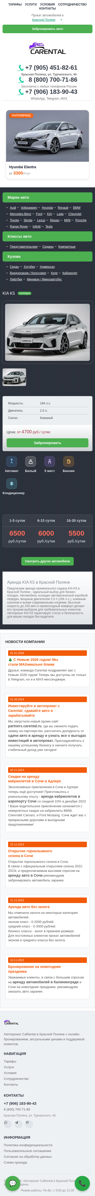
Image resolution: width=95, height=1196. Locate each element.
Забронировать (47, 443)
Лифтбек (16, 279)
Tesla (48, 226)
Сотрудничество (72, 4)
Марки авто (18, 197)
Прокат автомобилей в (47, 15)
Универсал (47, 267)
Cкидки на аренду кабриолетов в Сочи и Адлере (34, 779)
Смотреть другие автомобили (47, 561)
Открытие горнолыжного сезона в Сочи (30, 853)
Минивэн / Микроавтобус (44, 279)
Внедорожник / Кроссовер (28, 273)
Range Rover (19, 226)
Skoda (28, 220)
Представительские (23, 246)
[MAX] (29, 1124)
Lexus (41, 220)
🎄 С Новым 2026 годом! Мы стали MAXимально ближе (33, 662)
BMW (76, 207)
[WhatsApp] (8, 1124)
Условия (47, 4)
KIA (49, 214)
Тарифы (15, 4)
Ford (39, 214)
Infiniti (37, 226)
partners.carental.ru (25, 726)
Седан (14, 267)
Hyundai (47, 207)
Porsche (80, 220)
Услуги (31, 4)
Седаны (47, 246)
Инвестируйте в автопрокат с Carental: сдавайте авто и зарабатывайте (34, 710)
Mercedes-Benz (20, 214)
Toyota (14, 220)
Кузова (14, 256)
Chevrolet (74, 214)
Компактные (66, 246)
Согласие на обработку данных (28, 1157)
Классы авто (19, 236)
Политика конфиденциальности (28, 1145)
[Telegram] (18, 1124)
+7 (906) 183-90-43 (20, 1103)
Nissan (54, 220)
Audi (13, 207)
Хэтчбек (29, 267)
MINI (67, 220)
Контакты (47, 8)
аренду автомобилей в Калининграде (46, 982)
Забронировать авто (47, 29)
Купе (54, 273)
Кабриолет (69, 273)
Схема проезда (15, 1162)
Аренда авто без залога (29, 907)
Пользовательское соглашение (27, 1151)
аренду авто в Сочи (25, 875)
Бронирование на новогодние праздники (34, 969)
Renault (63, 207)
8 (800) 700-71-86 (17, 1109)
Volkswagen (29, 207)
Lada (60, 214)
